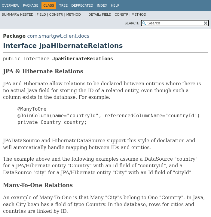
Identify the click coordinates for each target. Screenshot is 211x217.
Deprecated (82, 6)
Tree (63, 6)
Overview (11, 6)
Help (115, 6)
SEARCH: (132, 23)
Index (102, 6)
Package (30, 6)
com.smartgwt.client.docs (58, 36)
